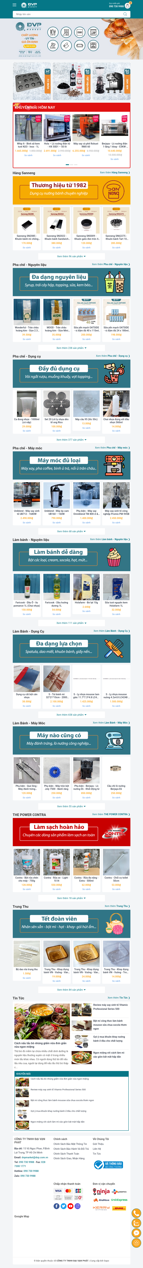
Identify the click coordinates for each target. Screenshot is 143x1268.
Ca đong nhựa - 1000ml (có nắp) (26, 421)
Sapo (106, 1260)
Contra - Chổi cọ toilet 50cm (116, 879)
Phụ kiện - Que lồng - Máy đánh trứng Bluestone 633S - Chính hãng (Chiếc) (26, 787)
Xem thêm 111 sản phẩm (70, 623)
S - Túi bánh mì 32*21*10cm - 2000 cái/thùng (56, 696)
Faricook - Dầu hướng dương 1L (56, 604)
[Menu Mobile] (14, 4)
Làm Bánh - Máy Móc (29, 723)
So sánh (28, 155)
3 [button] (75, 164)
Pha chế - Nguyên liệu (29, 265)
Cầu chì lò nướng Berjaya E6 (116, 787)
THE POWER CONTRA (29, 815)
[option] (71, 39)
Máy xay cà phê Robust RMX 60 (85, 145)
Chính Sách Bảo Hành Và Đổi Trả (71, 1149)
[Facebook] (56, 1206)
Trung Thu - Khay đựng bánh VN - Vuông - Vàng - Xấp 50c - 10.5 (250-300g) (86, 971)
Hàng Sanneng (24, 173)
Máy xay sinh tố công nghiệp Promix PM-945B (116, 512)
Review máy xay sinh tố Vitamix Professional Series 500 (58, 1089)
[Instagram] (77, 1206)
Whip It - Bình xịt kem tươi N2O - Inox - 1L (28, 145)
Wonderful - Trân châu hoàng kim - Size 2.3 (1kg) (27, 329)
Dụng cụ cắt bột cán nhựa (26, 696)
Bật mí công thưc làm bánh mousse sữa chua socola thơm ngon (62, 1100)
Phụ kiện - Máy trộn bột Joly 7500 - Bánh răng (56, 787)
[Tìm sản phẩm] (66, 14)
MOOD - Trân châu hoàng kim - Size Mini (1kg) (56, 329)
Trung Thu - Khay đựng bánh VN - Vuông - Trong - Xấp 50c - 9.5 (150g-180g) (116, 971)
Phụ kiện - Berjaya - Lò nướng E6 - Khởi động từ (86, 787)
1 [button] (67, 164)
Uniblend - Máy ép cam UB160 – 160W (56, 512)
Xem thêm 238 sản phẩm (70, 348)
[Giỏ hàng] (127, 6)
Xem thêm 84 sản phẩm (70, 989)
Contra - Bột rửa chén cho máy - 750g (26, 879)
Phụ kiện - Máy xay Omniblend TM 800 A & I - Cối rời (86, 512)
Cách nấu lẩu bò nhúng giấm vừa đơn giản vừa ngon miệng (60, 1079)
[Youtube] (70, 1206)
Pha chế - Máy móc (27, 448)
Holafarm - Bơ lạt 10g (86, 602)
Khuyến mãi (23, 1074)
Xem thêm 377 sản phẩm (70, 439)
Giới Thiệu (98, 1144)
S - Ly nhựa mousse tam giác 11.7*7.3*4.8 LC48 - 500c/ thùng (86, 696)
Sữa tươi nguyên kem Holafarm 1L (116, 604)
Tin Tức (18, 998)
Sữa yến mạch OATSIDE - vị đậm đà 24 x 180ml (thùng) (116, 329)
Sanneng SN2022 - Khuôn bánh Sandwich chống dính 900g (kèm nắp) (57, 237)
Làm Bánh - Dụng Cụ (28, 631)
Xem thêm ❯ (115, 172)
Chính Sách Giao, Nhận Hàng (69, 1158)
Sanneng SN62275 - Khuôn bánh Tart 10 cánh (116, 237)
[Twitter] (64, 1206)
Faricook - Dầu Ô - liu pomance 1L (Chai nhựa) (27, 604)
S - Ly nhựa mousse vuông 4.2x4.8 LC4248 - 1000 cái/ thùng (116, 696)
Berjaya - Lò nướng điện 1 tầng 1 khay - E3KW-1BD (114, 145)
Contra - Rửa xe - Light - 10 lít (56, 879)
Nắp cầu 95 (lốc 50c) (86, 419)
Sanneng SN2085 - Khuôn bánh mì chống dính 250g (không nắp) (27, 237)
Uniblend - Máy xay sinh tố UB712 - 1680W (26, 512)
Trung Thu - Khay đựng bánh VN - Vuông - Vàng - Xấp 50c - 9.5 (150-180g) (56, 971)
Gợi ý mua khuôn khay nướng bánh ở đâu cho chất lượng (58, 1111)
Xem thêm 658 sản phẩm (70, 714)
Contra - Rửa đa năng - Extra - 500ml (86, 879)
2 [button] (71, 164)
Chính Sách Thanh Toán (66, 1153)
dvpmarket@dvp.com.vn (35, 1157)
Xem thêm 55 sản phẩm (70, 806)
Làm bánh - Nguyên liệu (31, 540)
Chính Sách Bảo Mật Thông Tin (70, 1144)
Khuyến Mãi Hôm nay (35, 107)
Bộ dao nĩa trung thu (27, 969)
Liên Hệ (97, 1149)
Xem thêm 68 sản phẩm (70, 531)
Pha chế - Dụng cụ (27, 356)
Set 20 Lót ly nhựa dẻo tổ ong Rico (57, 421)
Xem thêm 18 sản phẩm (70, 898)
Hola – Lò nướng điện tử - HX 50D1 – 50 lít (57, 145)
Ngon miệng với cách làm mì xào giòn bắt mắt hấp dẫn (58, 1122)
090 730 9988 (26, 1162)
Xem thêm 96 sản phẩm (70, 256)
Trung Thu (21, 907)
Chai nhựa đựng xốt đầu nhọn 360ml (116, 421)
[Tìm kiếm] (125, 14)
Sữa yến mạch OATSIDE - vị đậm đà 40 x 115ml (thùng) (86, 329)
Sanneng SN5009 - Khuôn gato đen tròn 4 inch (86, 237)
